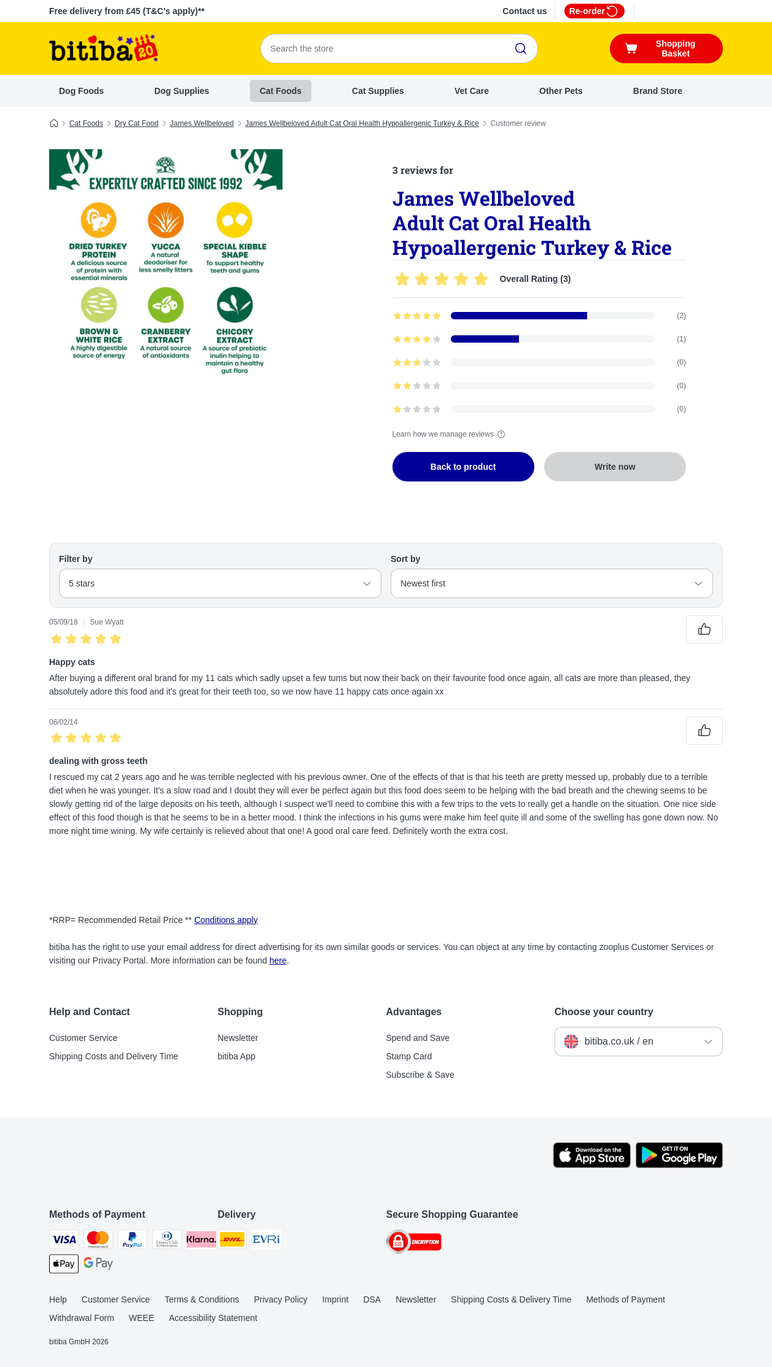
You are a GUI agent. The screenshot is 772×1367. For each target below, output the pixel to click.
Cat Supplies (378, 91)
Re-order (594, 11)
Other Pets (561, 91)
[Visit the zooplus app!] (592, 1165)
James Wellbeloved (202, 123)
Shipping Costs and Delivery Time (113, 1056)
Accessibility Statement (213, 1318)
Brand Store (657, 91)
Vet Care (471, 91)
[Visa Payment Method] (64, 1241)
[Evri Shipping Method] (266, 1241)
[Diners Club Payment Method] (167, 1241)
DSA (372, 1299)
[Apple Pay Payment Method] (64, 1266)
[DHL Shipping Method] (232, 1241)
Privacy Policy (280, 1299)
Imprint (335, 1299)
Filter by (75, 559)
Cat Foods (281, 91)
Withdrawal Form (81, 1318)
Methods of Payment (625, 1299)
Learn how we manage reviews (450, 434)
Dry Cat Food (136, 123)
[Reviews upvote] (704, 629)
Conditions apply (226, 920)
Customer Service (83, 1038)
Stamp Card (409, 1056)
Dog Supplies (181, 91)
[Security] (414, 1243)
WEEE (141, 1318)
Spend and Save (418, 1038)
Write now (615, 467)
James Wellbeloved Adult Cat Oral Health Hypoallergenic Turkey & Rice (362, 123)
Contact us (524, 11)
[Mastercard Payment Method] (98, 1241)
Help (58, 1299)
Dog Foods (81, 91)
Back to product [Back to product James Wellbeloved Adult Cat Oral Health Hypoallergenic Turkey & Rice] (463, 467)
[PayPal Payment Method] (132, 1241)
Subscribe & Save (420, 1075)
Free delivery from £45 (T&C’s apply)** (127, 11)
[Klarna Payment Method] (201, 1241)
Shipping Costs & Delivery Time (511, 1299)
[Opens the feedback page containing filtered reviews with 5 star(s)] (539, 315)
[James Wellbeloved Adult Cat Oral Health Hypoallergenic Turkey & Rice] (166, 266)
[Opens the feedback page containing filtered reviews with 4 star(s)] (539, 339)
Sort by (405, 559)
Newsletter (237, 1038)
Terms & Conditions (202, 1299)
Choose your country (604, 1012)
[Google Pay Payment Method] (98, 1266)
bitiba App (236, 1056)
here (278, 960)
